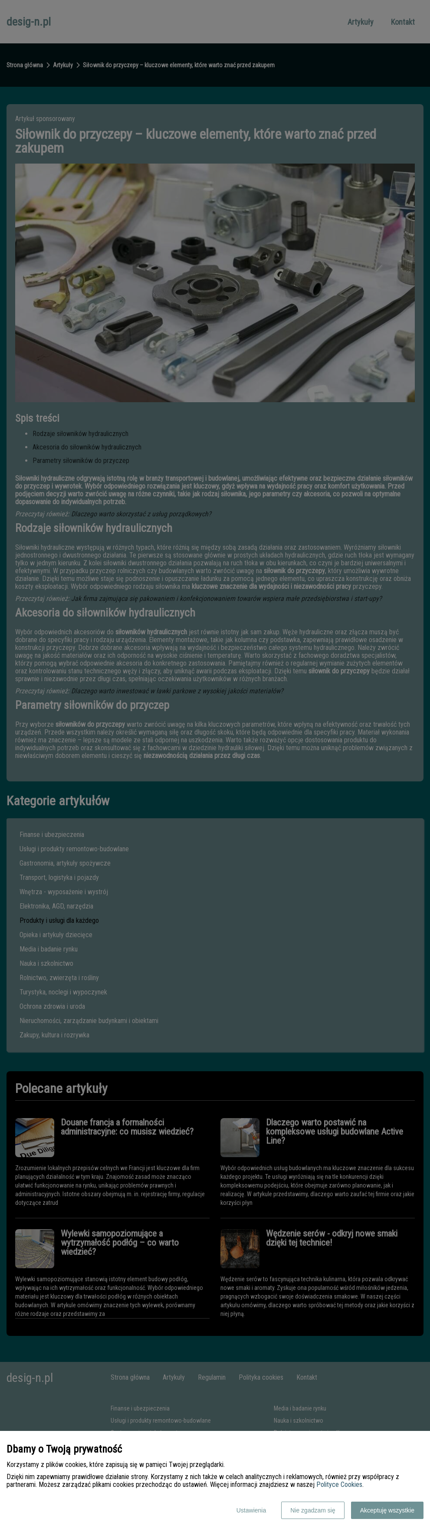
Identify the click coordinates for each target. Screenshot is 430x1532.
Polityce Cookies (339, 1484)
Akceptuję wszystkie (387, 1510)
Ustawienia (251, 1510)
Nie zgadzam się (312, 1510)
